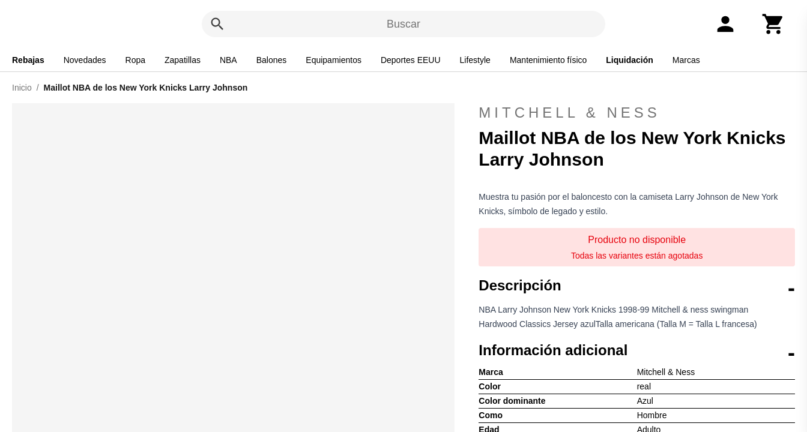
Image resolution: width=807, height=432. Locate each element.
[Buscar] (217, 24)
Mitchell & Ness (637, 113)
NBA (228, 60)
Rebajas (28, 60)
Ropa (135, 60)
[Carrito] (773, 24)
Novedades (85, 60)
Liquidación (629, 60)
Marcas (686, 60)
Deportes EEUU (411, 60)
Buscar (403, 24)
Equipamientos (333, 60)
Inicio (22, 87)
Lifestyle (475, 60)
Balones (271, 60)
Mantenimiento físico (548, 60)
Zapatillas (183, 60)
